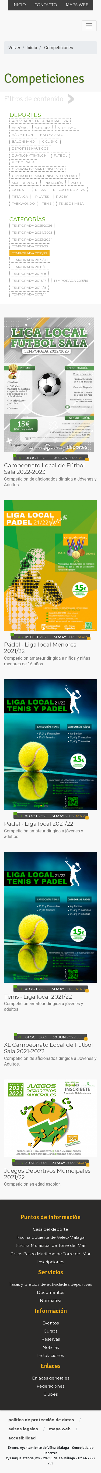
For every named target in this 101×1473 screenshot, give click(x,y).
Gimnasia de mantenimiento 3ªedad (44, 176)
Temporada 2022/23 (30, 246)
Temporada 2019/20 (30, 260)
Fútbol (60, 155)
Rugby (62, 196)
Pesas (40, 190)
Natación (54, 183)
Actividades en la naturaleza (40, 121)
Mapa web (77, 4)
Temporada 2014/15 (29, 288)
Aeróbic (19, 128)
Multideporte (25, 183)
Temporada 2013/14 (29, 294)
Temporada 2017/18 (29, 274)
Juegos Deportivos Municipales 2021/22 (47, 1173)
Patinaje (20, 190)
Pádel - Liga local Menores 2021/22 (40, 647)
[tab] (50, 99)
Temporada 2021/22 (29, 253)
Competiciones (58, 47)
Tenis (46, 203)
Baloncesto (52, 135)
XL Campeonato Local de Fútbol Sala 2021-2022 (48, 1048)
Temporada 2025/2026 (32, 225)
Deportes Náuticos (30, 148)
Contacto (45, 4)
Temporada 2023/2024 (32, 239)
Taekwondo (23, 203)
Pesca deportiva (69, 190)
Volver (14, 47)
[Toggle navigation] (89, 25)
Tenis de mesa (71, 203)
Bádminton (22, 135)
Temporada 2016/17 (29, 281)
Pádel (76, 183)
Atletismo (67, 128)
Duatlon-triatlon (29, 155)
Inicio (19, 4)
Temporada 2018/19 (29, 267)
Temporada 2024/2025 (32, 232)
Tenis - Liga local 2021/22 (38, 996)
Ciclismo (50, 141)
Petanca (20, 196)
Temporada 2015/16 (71, 281)
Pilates (42, 196)
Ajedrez (42, 128)
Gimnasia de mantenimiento (37, 169)
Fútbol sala (23, 162)
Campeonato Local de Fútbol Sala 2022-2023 (44, 468)
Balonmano (23, 141)
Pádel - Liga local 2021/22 (38, 823)
